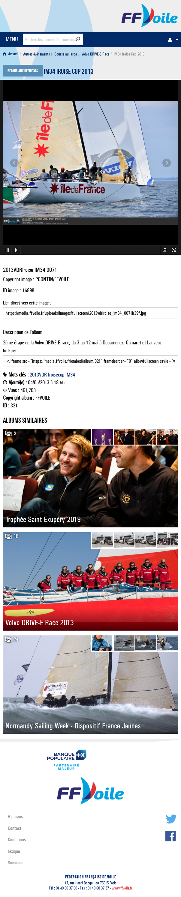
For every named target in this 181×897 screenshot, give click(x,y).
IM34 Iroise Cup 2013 (69, 72)
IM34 (70, 375)
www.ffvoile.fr (122, 888)
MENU (12, 39)
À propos (15, 816)
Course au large (65, 54)
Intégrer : (90, 357)
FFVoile (149, 15)
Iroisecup (56, 375)
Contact (14, 828)
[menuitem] (171, 39)
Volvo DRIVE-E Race (95, 54)
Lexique (14, 851)
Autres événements (36, 54)
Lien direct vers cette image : (90, 309)
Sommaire (16, 863)
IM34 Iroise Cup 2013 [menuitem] (129, 54)
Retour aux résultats (23, 71)
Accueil (10, 54)
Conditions (17, 839)
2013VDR (38, 375)
